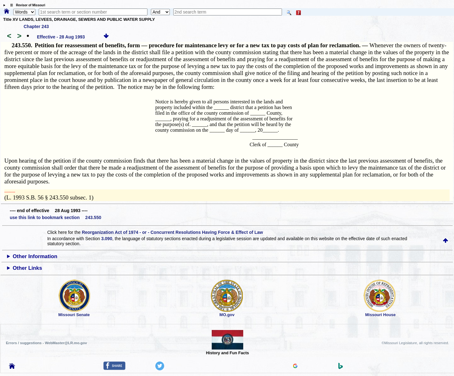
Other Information (35, 256)
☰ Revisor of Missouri (26, 5)
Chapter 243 (36, 26)
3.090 (106, 238)
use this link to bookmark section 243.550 (55, 217)
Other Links (27, 268)
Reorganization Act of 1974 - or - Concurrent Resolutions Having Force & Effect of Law (172, 232)
